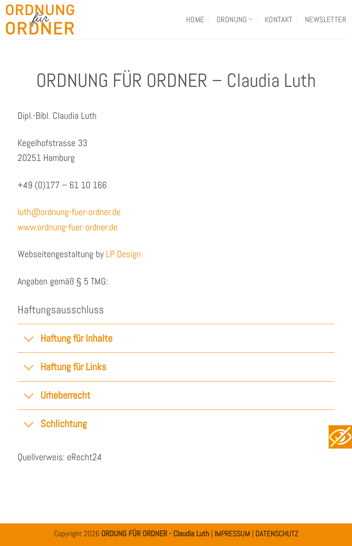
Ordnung (234, 19)
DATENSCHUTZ (276, 533)
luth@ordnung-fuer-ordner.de (69, 212)
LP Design (123, 254)
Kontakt (279, 19)
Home (195, 19)
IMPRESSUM (232, 533)
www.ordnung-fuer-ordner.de (68, 227)
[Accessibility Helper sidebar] (340, 437)
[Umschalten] (29, 339)
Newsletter (325, 19)
